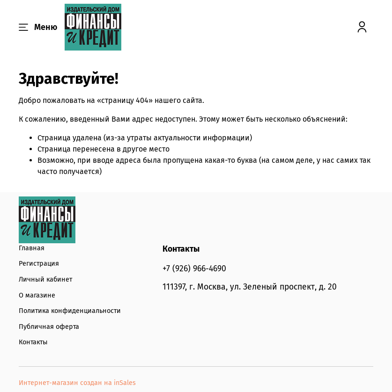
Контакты (33, 342)
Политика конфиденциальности (70, 311)
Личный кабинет (45, 279)
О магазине (37, 295)
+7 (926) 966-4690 (194, 269)
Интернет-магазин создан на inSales (77, 383)
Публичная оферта (49, 327)
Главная (31, 248)
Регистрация (39, 264)
